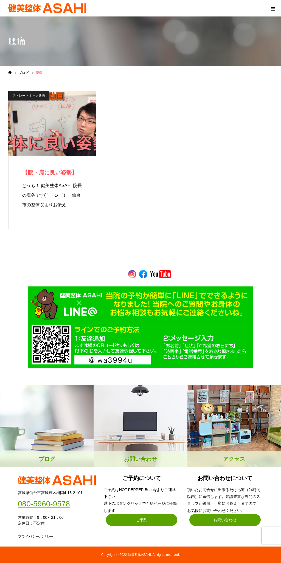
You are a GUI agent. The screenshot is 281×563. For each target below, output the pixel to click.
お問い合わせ (225, 520)
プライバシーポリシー (36, 536)
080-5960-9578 (44, 504)
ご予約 (141, 520)
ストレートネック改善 (28, 95)
